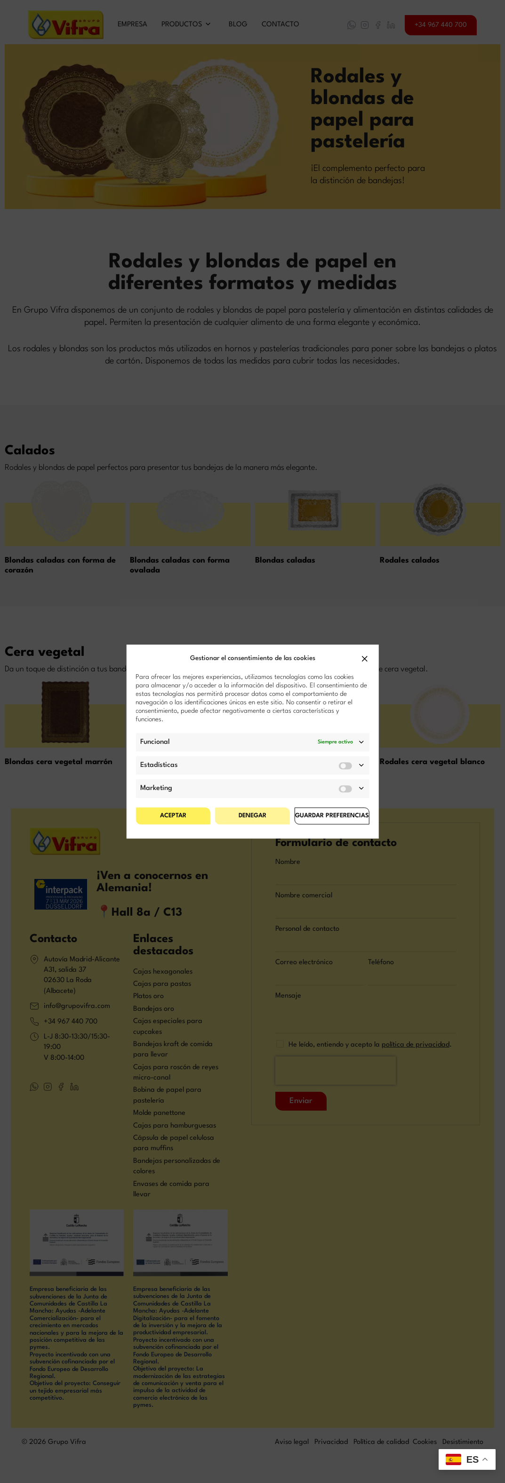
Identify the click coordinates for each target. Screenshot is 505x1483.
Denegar (252, 816)
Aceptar (173, 816)
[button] (364, 658)
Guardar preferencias (332, 816)
